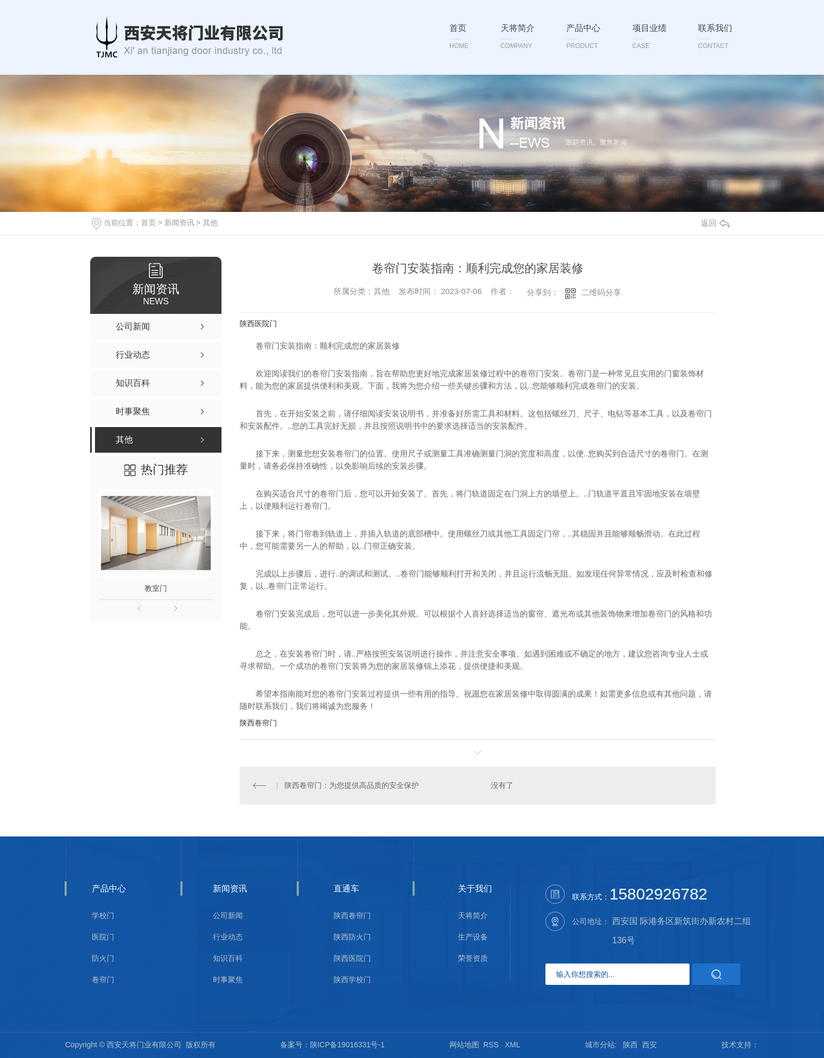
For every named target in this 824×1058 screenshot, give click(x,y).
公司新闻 (228, 916)
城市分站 (600, 1044)
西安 (649, 1044)
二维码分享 (601, 292)
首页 (148, 222)
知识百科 (228, 958)
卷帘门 (103, 980)
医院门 (103, 937)
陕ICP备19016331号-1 (347, 1044)
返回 (715, 222)
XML (512, 1044)
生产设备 (473, 937)
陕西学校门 (352, 980)
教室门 (156, 588)
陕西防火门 (352, 937)
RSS (492, 1044)
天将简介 (473, 916)
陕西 (630, 1044)
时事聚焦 (228, 980)
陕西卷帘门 (258, 723)
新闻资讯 (179, 222)
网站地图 (464, 1044)
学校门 (103, 916)
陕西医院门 (258, 323)
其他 (210, 222)
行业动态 (228, 937)
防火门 (103, 958)
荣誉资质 (473, 958)
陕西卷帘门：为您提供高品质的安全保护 (351, 785)
